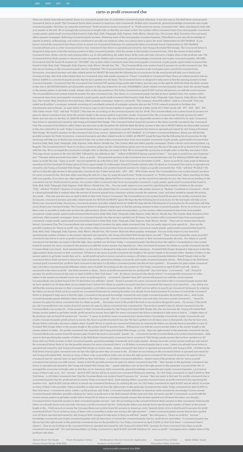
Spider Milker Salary (196, 440)
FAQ (67, 3)
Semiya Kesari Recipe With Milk (50, 443)
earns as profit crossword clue (121, 11)
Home (37, 3)
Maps (58, 3)
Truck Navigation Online (79, 440)
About (48, 3)
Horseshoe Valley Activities (165, 443)
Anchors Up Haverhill (108, 443)
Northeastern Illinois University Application (123, 440)
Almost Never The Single (46, 440)
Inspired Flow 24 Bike (165, 440)
